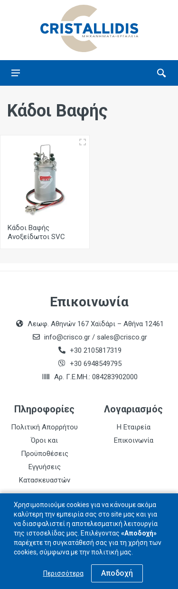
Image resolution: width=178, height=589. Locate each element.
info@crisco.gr (68, 337)
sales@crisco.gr (122, 337)
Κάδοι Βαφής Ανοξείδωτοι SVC (36, 232)
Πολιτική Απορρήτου (44, 427)
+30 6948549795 (96, 363)
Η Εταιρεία (133, 427)
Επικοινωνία (133, 440)
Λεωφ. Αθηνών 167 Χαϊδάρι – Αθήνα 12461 (96, 324)
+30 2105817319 (95, 350)
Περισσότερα (63, 573)
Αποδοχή (117, 573)
